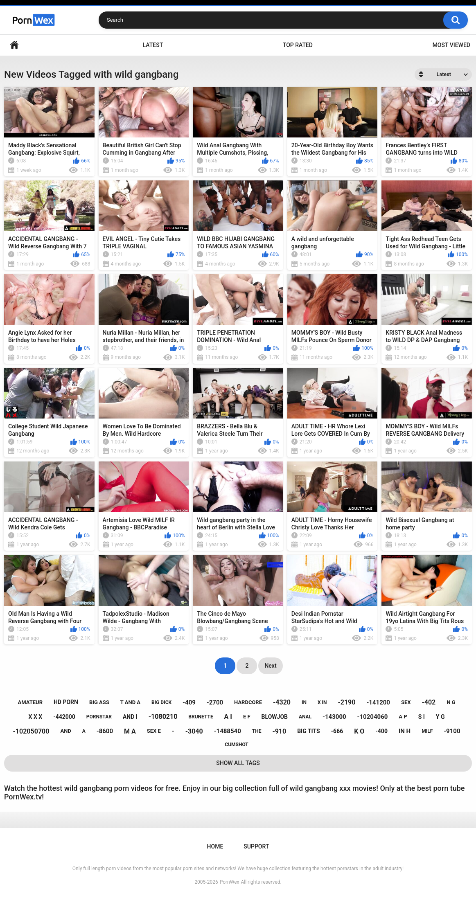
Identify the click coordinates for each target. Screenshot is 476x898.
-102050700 (31, 731)
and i (130, 716)
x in (322, 702)
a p (403, 716)
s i (421, 716)
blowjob (275, 716)
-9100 (452, 731)
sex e (154, 731)
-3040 (194, 731)
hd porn (66, 702)
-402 (428, 702)
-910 (279, 731)
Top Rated (298, 45)
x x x (36, 716)
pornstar (99, 717)
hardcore (248, 702)
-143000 (334, 716)
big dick (161, 702)
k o (359, 731)
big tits (308, 731)
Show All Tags (238, 763)
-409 (189, 702)
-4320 (282, 702)
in (304, 702)
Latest (153, 45)
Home (14, 45)
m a (130, 731)
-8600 (105, 731)
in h (405, 731)
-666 (337, 731)
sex (406, 702)
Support (256, 846)
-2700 (215, 702)
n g (451, 702)
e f (246, 716)
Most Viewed (451, 45)
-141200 (378, 702)
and (65, 731)
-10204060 (372, 716)
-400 (381, 731)
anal (305, 717)
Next (270, 665)
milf (427, 731)
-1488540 (227, 731)
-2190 (346, 702)
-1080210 (163, 716)
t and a (130, 702)
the (257, 731)
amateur (30, 702)
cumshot (236, 744)
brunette (200, 717)
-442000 (64, 716)
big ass (99, 702)
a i (228, 716)
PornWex (229, 882)
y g (440, 716)
